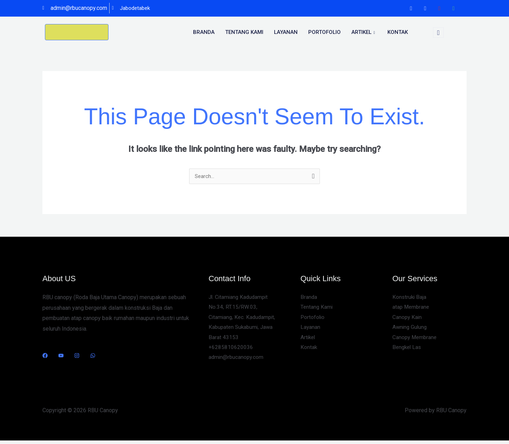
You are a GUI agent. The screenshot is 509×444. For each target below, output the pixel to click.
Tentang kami (244, 32)
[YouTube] (61, 356)
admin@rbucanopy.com (237, 360)
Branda (204, 32)
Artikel (364, 32)
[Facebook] (411, 8)
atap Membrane (411, 308)
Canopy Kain (407, 318)
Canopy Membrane (415, 339)
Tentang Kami (317, 308)
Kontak (397, 32)
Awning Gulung (410, 329)
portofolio (324, 32)
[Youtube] (439, 8)
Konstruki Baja (409, 297)
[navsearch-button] (438, 32)
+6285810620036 (231, 350)
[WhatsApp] (453, 8)
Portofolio (313, 318)
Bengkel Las (407, 350)
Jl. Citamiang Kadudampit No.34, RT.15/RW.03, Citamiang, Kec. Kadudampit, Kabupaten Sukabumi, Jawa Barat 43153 (243, 318)
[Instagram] (425, 8)
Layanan (286, 32)
